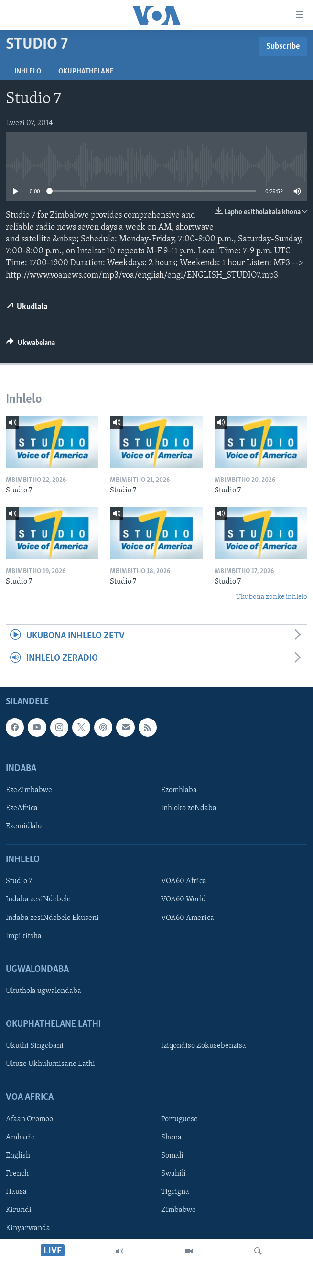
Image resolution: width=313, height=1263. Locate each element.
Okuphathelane (86, 71)
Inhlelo (27, 71)
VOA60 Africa (183, 881)
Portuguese (179, 1119)
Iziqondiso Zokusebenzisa (203, 1046)
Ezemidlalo (24, 826)
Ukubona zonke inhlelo (271, 597)
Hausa (16, 1192)
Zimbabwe (178, 1210)
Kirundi (19, 1210)
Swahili (173, 1174)
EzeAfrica (22, 808)
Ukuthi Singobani (35, 1046)
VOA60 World (183, 899)
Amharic (20, 1137)
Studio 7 (19, 881)
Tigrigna (175, 1192)
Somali (172, 1155)
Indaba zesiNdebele (38, 899)
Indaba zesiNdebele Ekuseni (52, 917)
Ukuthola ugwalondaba (43, 991)
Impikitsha (24, 935)
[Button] (30, 345)
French (17, 1174)
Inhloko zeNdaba (188, 808)
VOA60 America (187, 917)
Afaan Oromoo (29, 1119)
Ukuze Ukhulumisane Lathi (50, 1064)
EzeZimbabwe (29, 790)
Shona (171, 1137)
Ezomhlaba (179, 790)
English (18, 1155)
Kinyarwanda (28, 1228)
